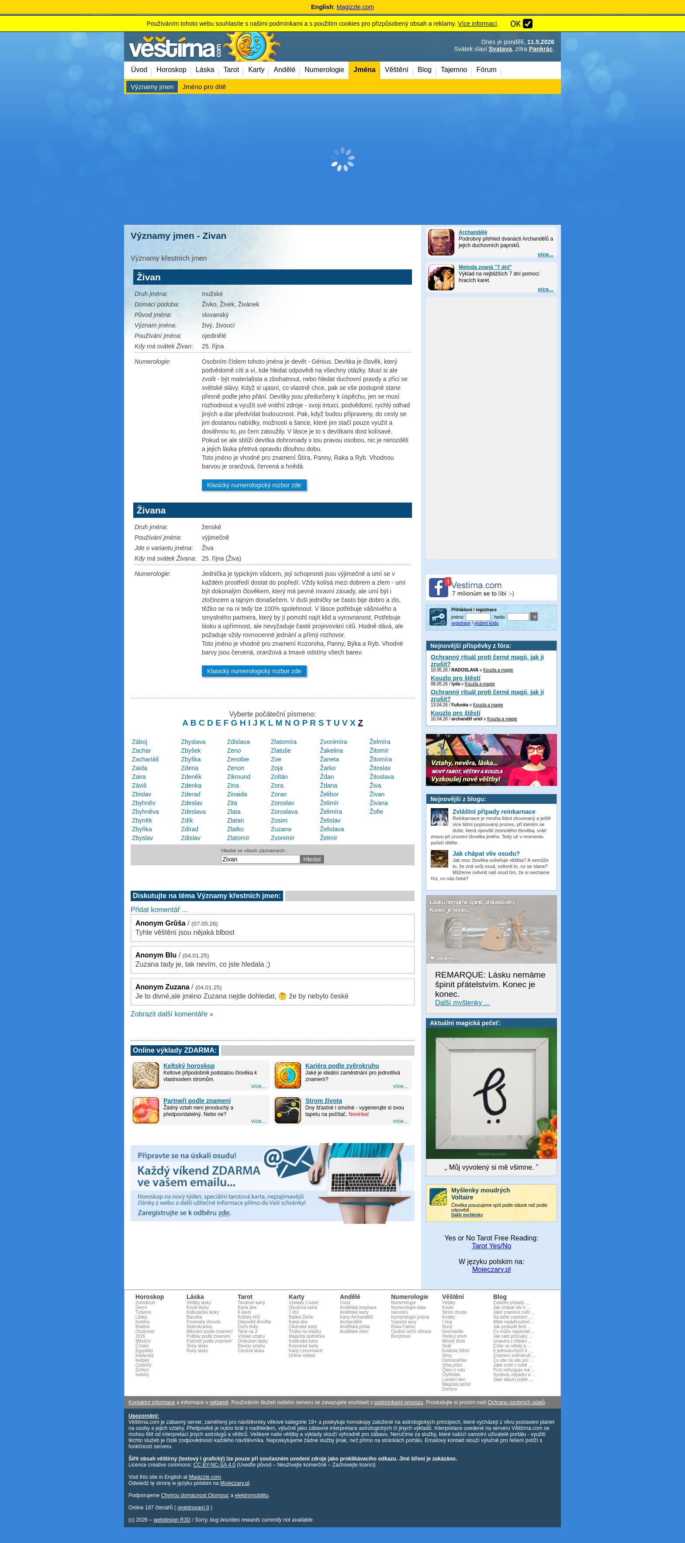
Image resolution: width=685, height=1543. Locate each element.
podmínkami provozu (398, 1402)
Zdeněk (191, 776)
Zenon (236, 768)
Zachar (141, 750)
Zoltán (279, 776)
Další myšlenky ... (462, 1002)
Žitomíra (381, 759)
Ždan (327, 776)
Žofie (376, 811)
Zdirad (189, 829)
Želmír (328, 837)
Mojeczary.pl (491, 1269)
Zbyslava (193, 741)
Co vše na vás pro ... (513, 1360)
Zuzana (281, 829)
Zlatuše (281, 750)
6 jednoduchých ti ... (512, 1350)
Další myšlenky (467, 1214)
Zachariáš (145, 759)
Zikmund (239, 776)
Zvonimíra (333, 741)
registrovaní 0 (193, 1508)
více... (546, 254)
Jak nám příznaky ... (512, 1336)
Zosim (279, 820)
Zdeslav (191, 802)
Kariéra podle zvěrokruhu (342, 1065)
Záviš (139, 785)
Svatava (500, 48)
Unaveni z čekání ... (512, 1341)
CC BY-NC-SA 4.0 (214, 1465)
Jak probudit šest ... (512, 1326)
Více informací (477, 23)
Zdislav (190, 837)
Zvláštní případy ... (511, 1302)
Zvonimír (282, 837)
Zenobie (238, 759)
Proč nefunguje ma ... (514, 1369)
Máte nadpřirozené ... (514, 1321)
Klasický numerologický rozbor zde (254, 485)
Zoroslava (284, 811)
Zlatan (235, 820)
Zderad (190, 794)
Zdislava (238, 741)
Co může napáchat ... (514, 1331)
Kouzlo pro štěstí (456, 678)
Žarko (328, 768)
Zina (233, 785)
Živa (375, 785)
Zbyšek (191, 750)
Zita (232, 802)
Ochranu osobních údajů (516, 1402)
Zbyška (191, 759)
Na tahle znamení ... (513, 1317)
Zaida (139, 768)
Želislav (330, 820)
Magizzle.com (355, 6)
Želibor (329, 794)
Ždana (328, 785)
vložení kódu (486, 623)
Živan (377, 794)
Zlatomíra (284, 741)
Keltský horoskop (188, 1065)
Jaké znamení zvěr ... (514, 1312)
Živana (379, 802)
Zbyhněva (145, 811)
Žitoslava (382, 776)
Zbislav (141, 794)
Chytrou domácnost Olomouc (195, 1495)
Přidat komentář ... (159, 909)
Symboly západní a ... (514, 1374)
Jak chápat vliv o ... (511, 1307)
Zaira (139, 776)
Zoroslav (282, 802)
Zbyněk (142, 820)
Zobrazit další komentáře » (172, 1014)
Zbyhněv (144, 802)
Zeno (234, 750)
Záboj (139, 741)
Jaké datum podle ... (513, 1379)
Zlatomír (238, 837)
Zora (277, 785)
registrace (461, 623)
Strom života (323, 1100)
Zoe (276, 759)
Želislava (332, 829)
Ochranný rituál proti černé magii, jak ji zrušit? (487, 661)
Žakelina (331, 750)
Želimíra (331, 811)
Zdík (187, 820)
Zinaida (237, 794)
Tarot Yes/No (492, 1246)
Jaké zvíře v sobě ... (512, 1365)
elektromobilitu (251, 1495)
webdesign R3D (171, 1520)
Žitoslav (380, 768)
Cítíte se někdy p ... (512, 1345)
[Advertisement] (342, 159)
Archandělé (473, 232)
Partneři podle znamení (197, 1100)
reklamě (219, 1402)
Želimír (329, 802)
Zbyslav (142, 837)
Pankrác (541, 48)
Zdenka (191, 785)
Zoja (277, 768)
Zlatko (235, 829)
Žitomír (379, 750)
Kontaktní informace (151, 1402)
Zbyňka (142, 829)
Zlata (234, 811)
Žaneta (329, 759)
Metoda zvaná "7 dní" (485, 267)
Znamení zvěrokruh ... (514, 1355)
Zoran (279, 794)
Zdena (189, 768)
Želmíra (380, 741)
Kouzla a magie (498, 670)
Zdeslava (193, 811)
